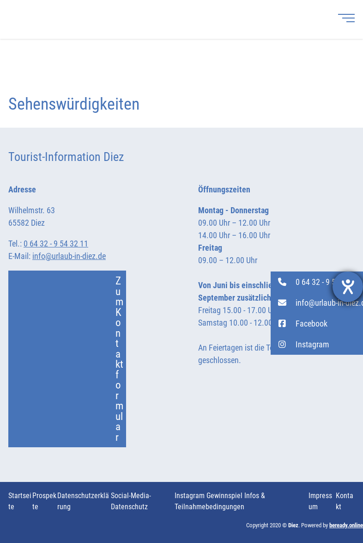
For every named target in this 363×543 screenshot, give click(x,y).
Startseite (19, 501)
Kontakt (344, 501)
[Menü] (346, 18)
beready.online (346, 525)
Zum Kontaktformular (71, 359)
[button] (317, 282)
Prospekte (44, 501)
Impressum (320, 501)
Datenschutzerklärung (83, 501)
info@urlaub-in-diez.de (69, 256)
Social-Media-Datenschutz (131, 501)
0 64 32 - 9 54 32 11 (56, 243)
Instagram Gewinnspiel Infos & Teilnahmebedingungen (220, 501)
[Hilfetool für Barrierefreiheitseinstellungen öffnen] (348, 287)
